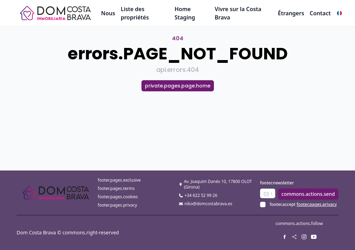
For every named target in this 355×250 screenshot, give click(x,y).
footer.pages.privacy (117, 205)
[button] (339, 13)
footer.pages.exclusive (119, 180)
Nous (108, 13)
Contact (320, 13)
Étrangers (291, 13)
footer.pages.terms (116, 188)
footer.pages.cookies (118, 197)
